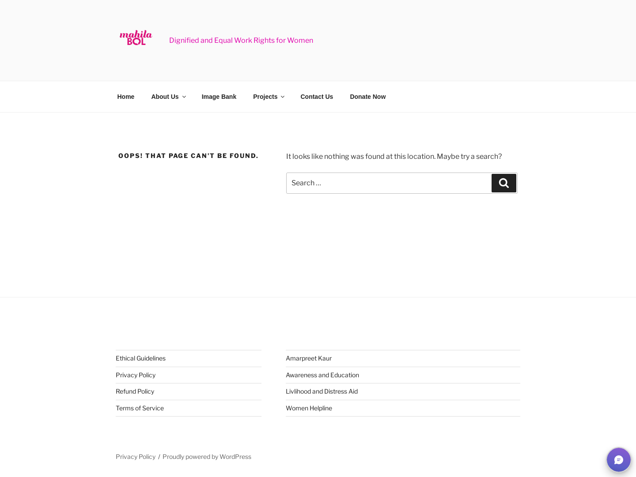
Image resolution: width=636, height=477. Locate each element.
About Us (169, 96)
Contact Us (316, 96)
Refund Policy (135, 391)
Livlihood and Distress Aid (322, 391)
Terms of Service (140, 408)
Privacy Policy (135, 375)
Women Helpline (309, 408)
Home (126, 96)
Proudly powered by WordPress (207, 456)
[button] (619, 460)
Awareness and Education (322, 375)
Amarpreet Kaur (309, 358)
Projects (269, 96)
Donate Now (368, 96)
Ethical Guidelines (141, 358)
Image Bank (219, 96)
